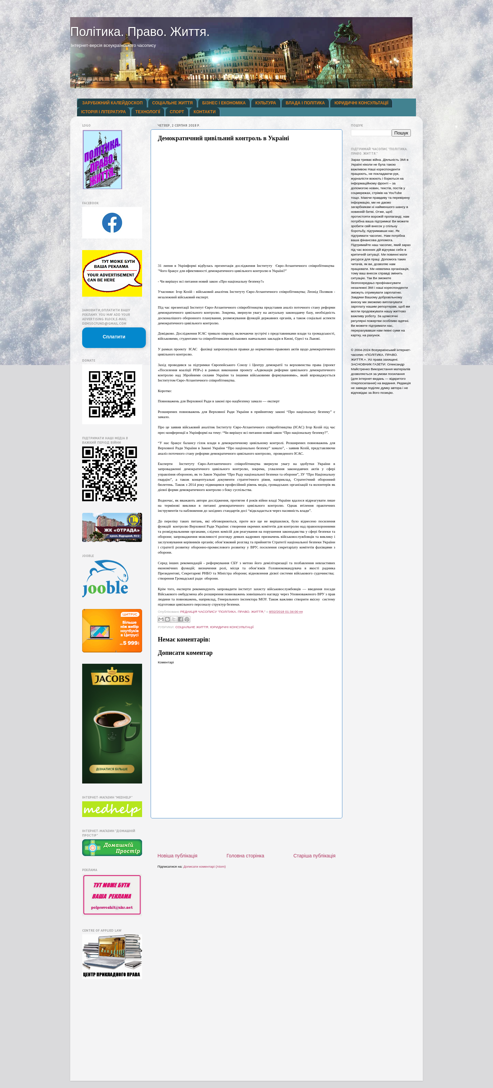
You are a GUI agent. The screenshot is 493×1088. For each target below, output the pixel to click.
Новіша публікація (177, 855)
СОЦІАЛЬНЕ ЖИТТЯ (172, 103)
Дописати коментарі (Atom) (205, 866)
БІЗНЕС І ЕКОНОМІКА (224, 103)
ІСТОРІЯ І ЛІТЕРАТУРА (103, 111)
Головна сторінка (245, 855)
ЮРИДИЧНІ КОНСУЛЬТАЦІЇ (361, 103)
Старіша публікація (314, 855)
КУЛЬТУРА (265, 103)
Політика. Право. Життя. (140, 32)
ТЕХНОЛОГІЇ (148, 111)
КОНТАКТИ (205, 111)
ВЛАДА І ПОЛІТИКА (305, 103)
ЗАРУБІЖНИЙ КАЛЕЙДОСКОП (112, 103)
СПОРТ (177, 111)
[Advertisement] (246, 835)
